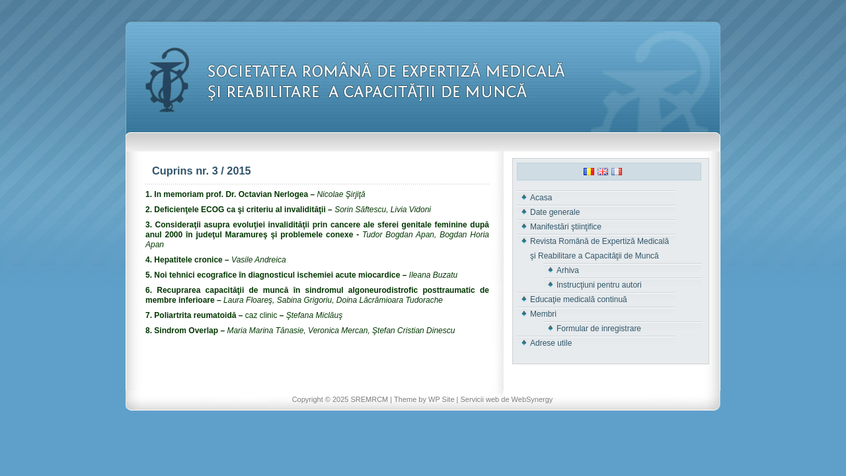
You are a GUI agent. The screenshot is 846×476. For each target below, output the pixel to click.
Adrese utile (551, 343)
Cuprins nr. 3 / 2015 (201, 171)
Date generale (555, 212)
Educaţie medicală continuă (578, 299)
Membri (543, 314)
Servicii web (480, 399)
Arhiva (568, 270)
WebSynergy (532, 399)
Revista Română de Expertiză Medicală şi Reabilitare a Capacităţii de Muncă (599, 248)
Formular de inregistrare (599, 328)
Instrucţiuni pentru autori (599, 285)
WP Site (441, 399)
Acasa (541, 197)
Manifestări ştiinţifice (565, 226)
